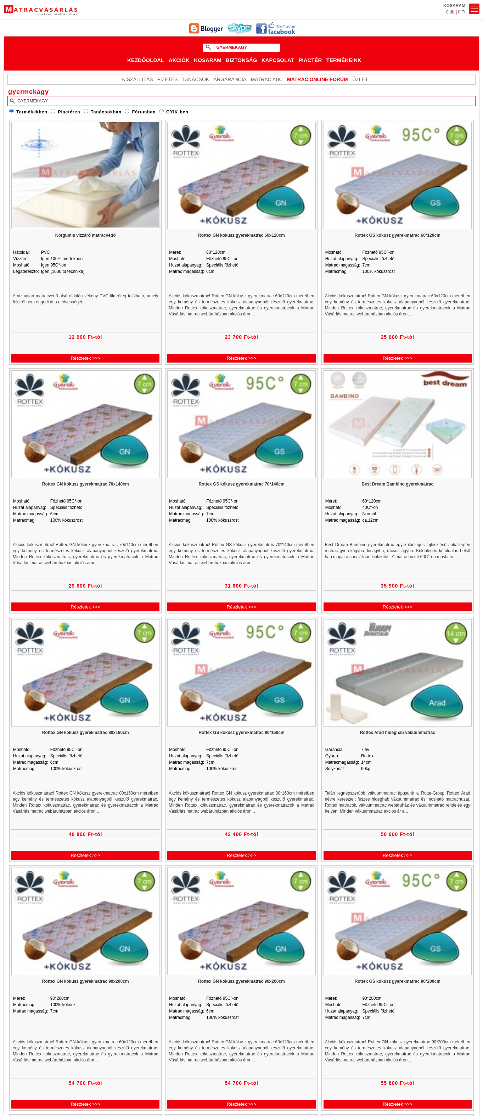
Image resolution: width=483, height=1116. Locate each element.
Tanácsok (195, 79)
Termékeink (343, 60)
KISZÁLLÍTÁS (137, 79)
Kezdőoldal (145, 60)
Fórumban (144, 112)
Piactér (310, 60)
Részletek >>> (85, 358)
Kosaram (207, 60)
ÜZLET (360, 79)
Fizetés (167, 79)
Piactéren (69, 112)
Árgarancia (230, 79)
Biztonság (241, 60)
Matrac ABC (267, 79)
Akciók (179, 60)
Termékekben (31, 112)
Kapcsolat (278, 60)
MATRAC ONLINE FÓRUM (317, 79)
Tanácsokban (106, 112)
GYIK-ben (177, 112)
